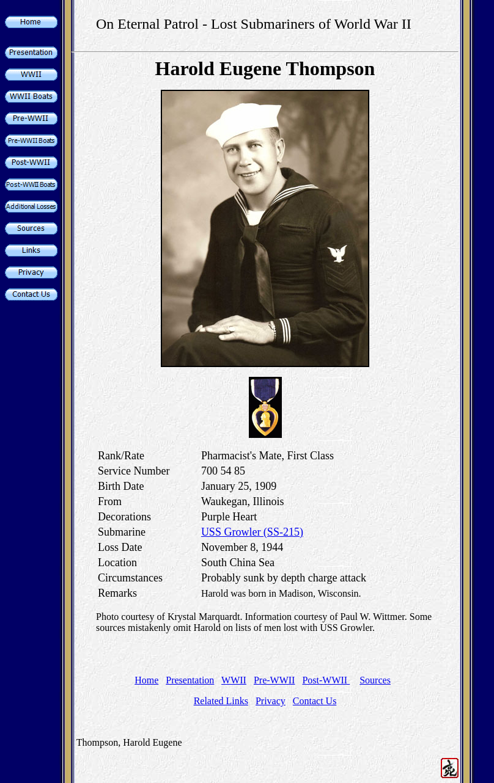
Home (146, 680)
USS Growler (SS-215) (252, 532)
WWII (233, 680)
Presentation (190, 680)
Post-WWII (326, 680)
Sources (375, 680)
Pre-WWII (274, 680)
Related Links (221, 701)
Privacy (271, 701)
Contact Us (315, 701)
